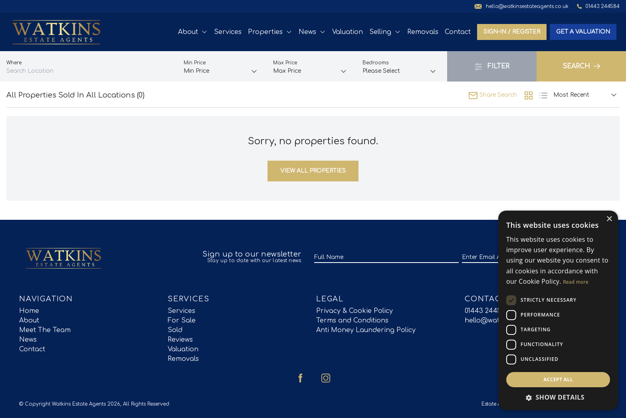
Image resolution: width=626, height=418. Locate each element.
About (193, 32)
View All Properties (313, 171)
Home (29, 310)
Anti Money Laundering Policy (366, 330)
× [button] (609, 219)
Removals (422, 32)
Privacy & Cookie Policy (354, 310)
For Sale (182, 320)
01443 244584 (487, 310)
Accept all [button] (558, 379)
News (312, 32)
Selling (385, 32)
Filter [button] (491, 67)
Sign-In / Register (511, 32)
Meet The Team (45, 330)
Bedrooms (375, 63)
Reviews (180, 339)
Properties (270, 32)
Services (228, 32)
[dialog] (558, 310)
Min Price (195, 63)
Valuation (347, 32)
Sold (175, 330)
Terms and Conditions (352, 320)
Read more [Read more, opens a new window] (575, 282)
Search (581, 66)
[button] (558, 397)
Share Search (492, 95)
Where (14, 63)
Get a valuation (583, 32)
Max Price (285, 63)
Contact (458, 32)
